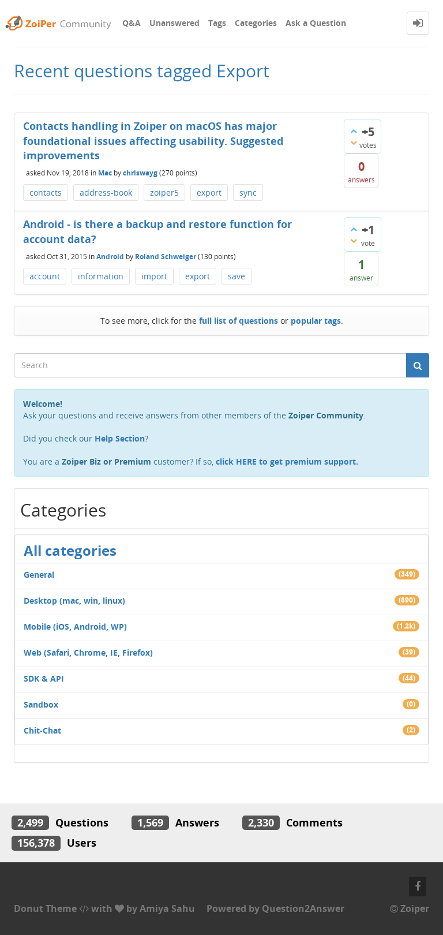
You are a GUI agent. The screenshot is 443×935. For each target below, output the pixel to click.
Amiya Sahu (167, 908)
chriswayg (140, 173)
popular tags (316, 320)
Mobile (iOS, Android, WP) (75, 626)
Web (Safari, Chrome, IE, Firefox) (88, 652)
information (100, 276)
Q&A (131, 22)
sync (248, 192)
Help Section (120, 438)
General (39, 574)
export (209, 192)
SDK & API (44, 678)
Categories (256, 22)
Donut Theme (45, 908)
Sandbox (41, 704)
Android (110, 256)
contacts (45, 192)
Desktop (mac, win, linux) (74, 600)
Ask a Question (316, 22)
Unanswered (174, 22)
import (154, 276)
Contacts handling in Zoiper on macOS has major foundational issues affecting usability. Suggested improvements (153, 140)
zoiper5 (164, 192)
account (44, 276)
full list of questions (238, 320)
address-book (106, 192)
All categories (70, 550)
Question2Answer (303, 908)
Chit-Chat (42, 730)
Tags (217, 22)
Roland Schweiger (165, 256)
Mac (105, 173)
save (236, 276)
